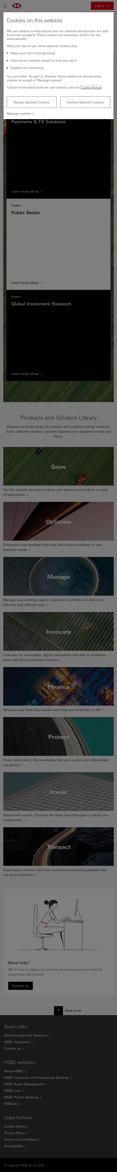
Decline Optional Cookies (85, 102)
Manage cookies (19, 113)
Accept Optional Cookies (32, 102)
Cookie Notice (91, 87)
